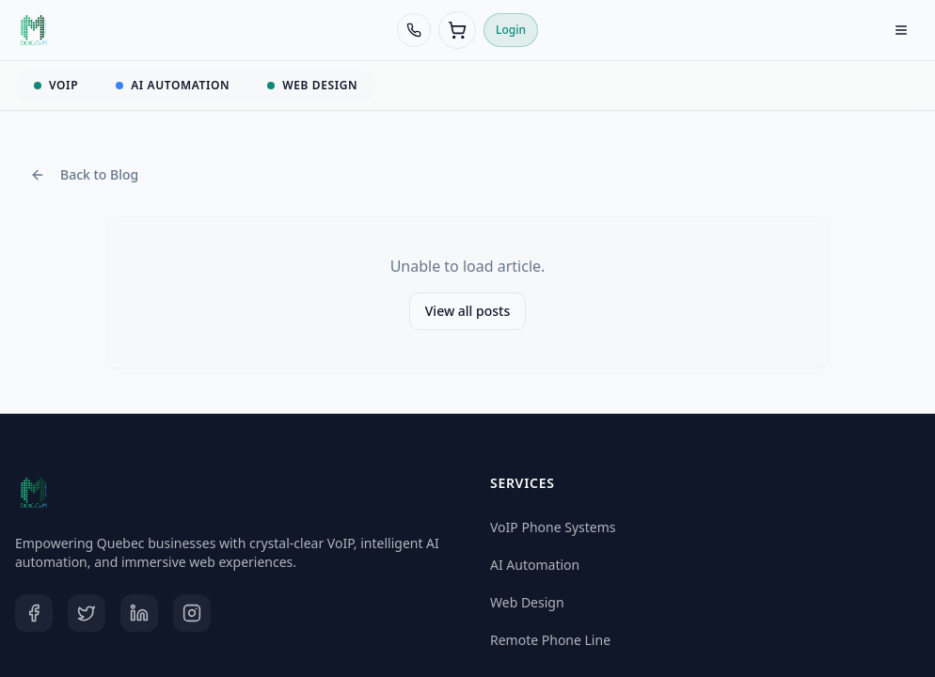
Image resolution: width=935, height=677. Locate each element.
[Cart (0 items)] (457, 30)
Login (511, 30)
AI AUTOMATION (173, 85)
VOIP (56, 85)
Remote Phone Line (550, 640)
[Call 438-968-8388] (414, 30)
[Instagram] (192, 613)
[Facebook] (34, 613)
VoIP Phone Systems (553, 527)
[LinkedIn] (139, 613)
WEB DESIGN (312, 85)
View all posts (468, 311)
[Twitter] (86, 613)
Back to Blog (84, 174)
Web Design (527, 602)
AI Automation (534, 565)
